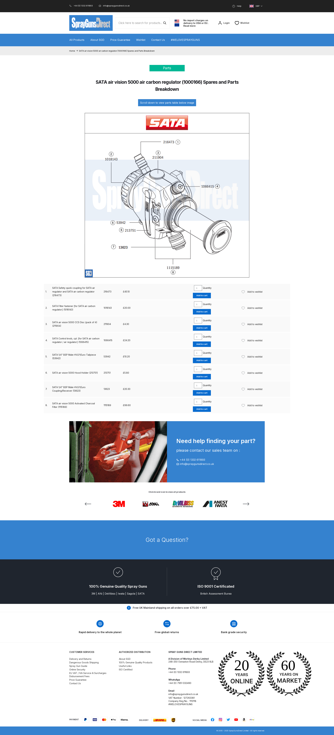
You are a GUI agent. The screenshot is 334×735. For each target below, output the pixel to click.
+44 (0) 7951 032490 (179, 683)
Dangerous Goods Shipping (84, 662)
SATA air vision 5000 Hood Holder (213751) (68, 356)
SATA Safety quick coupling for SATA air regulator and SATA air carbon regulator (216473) (67, 405)
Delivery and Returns (80, 659)
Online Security (77, 669)
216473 (101, 405)
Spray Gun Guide (78, 666)
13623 (100, 291)
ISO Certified (125, 669)
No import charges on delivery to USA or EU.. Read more (196, 23)
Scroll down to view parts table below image (167, 102)
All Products (76, 39)
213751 (100, 356)
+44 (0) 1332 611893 (190, 459)
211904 (100, 340)
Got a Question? (167, 539)
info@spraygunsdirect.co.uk (195, 464)
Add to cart (198, 295)
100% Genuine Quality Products (135, 662)
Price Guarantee (120, 39)
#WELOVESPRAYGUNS (185, 39)
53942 (100, 307)
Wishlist (140, 39)
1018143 (101, 389)
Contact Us (158, 39)
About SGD (97, 39)
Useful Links (125, 666)
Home (72, 51)
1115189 (101, 324)
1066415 (101, 372)
